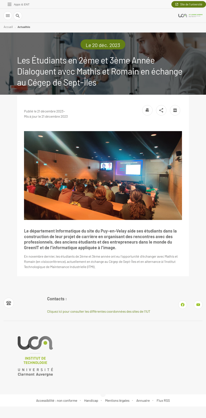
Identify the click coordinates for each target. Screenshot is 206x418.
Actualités (24, 27)
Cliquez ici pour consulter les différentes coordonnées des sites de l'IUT (98, 311)
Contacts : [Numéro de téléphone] (57, 298)
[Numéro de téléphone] (8, 303)
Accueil (8, 27)
